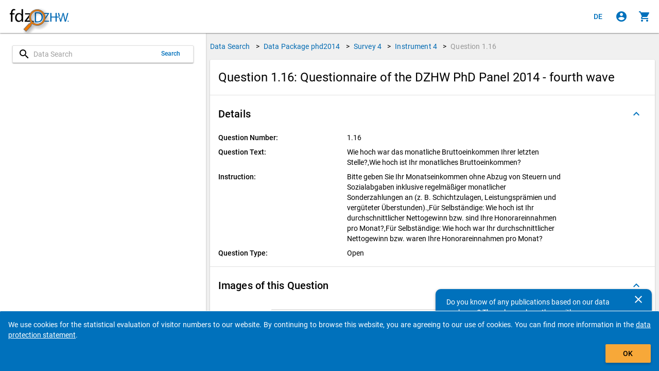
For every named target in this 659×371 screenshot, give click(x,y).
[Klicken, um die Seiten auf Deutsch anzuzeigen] (598, 16)
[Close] (638, 299)
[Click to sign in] (621, 16)
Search (171, 53)
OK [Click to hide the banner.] (628, 353)
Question (473, 46)
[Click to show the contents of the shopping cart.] (644, 16)
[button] (432, 114)
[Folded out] (636, 114)
